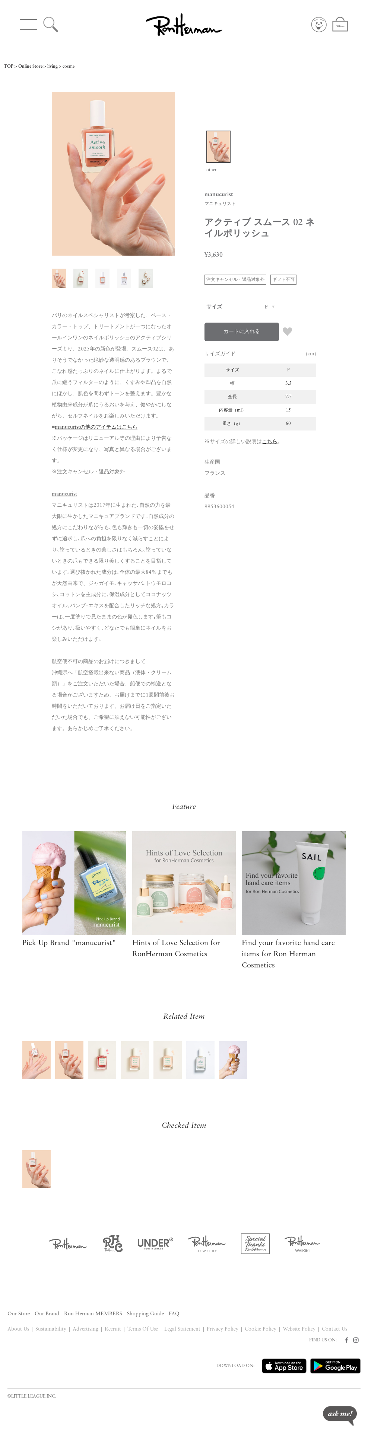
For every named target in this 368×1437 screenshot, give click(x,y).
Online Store (30, 66)
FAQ (174, 1314)
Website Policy (299, 1329)
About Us (18, 1329)
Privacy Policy (222, 1329)
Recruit (113, 1329)
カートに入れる (241, 332)
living (52, 66)
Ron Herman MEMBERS (93, 1314)
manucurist (64, 494)
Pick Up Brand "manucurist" (69, 943)
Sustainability (50, 1329)
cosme (68, 66)
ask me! (340, 1416)
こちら (269, 442)
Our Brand (47, 1314)
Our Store (18, 1314)
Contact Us (334, 1329)
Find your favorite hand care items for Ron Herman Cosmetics (288, 954)
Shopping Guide (145, 1314)
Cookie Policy (260, 1329)
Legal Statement (182, 1329)
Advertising (85, 1329)
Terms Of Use (142, 1329)
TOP (8, 66)
